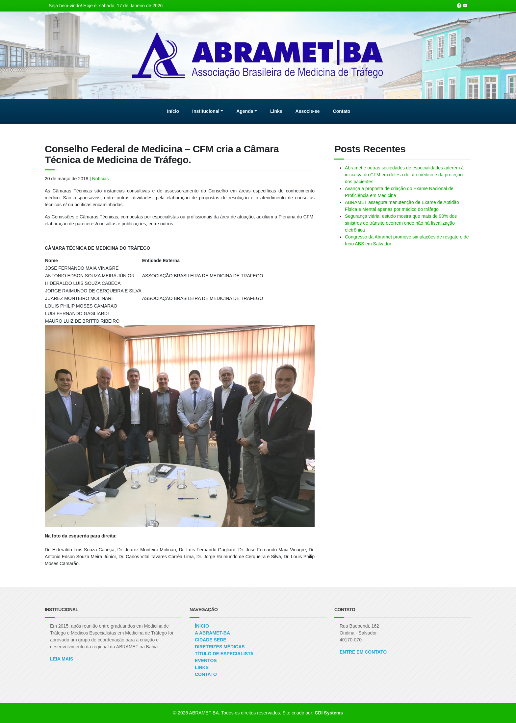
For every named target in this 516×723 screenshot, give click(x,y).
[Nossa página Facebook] (459, 5)
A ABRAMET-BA (212, 633)
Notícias (100, 178)
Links (202, 667)
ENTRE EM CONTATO (363, 652)
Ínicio (202, 626)
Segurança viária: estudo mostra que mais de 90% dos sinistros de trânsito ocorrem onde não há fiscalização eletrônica (401, 223)
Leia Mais (61, 658)
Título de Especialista (224, 653)
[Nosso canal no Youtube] (465, 5)
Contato (206, 674)
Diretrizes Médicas (220, 646)
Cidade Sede (210, 639)
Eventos (206, 660)
